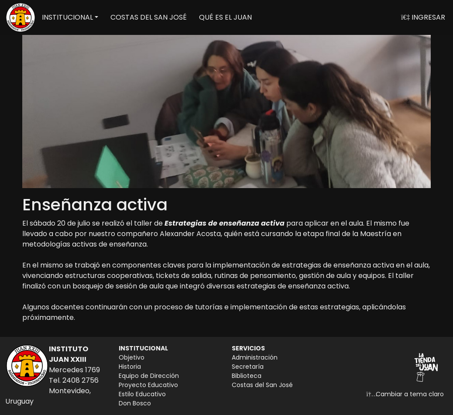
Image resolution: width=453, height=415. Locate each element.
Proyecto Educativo (148, 385)
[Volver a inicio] (20, 17)
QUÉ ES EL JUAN (225, 17)
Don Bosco (135, 403)
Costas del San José (262, 385)
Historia (130, 366)
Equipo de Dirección (149, 375)
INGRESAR (423, 17)
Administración (255, 357)
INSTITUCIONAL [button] (67, 17)
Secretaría (248, 366)
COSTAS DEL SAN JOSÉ (148, 17)
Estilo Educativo (142, 394)
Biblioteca (246, 375)
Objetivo (131, 357)
